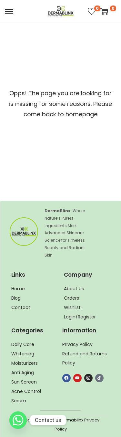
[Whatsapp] (18, 420)
